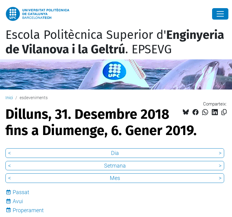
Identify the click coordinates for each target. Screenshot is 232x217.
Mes (115, 178)
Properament (28, 210)
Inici (9, 97)
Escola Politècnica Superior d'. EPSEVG (114, 42)
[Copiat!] (224, 112)
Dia (115, 153)
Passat (21, 192)
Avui (18, 201)
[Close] (220, 14)
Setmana (115, 165)
